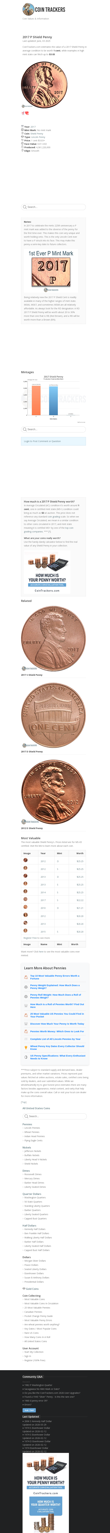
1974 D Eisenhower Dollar (37, 1441)
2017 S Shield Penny (31, 674)
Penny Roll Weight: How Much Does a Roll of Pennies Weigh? (55, 996)
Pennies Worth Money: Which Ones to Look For (57, 1031)
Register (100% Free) (34, 1360)
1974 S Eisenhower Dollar (37, 1427)
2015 (43, 931)
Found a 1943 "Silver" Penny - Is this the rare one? (49, 1396)
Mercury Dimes (32, 1178)
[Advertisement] (59, 26)
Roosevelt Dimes (33, 1174)
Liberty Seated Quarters (36, 1214)
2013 (43, 876)
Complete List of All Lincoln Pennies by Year (55, 1039)
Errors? (27, 1404)
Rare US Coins (31, 1332)
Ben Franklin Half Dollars (36, 1233)
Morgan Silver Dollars (35, 1260)
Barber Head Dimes (34, 1182)
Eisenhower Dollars (34, 1273)
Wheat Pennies (31, 1132)
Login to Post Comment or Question (42, 441)
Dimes (26, 1170)
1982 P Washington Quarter (38, 1385)
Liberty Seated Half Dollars (37, 1245)
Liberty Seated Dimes (35, 1186)
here (41, 951)
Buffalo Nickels (31, 1155)
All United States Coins (36, 1108)
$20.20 (80, 916)
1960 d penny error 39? (35, 1400)
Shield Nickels (31, 1163)
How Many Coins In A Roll (37, 1337)
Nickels (27, 1147)
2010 (43, 907)
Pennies (27, 1124)
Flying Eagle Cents (33, 1140)
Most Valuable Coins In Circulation (41, 1303)
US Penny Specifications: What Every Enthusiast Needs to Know (57, 1057)
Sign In (27, 1356)
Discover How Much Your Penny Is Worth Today (57, 1023)
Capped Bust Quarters (35, 1218)
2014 (43, 892)
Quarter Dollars (32, 1194)
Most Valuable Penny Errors (38, 1320)
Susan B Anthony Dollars (36, 1277)
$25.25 (80, 861)
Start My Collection (33, 1351)
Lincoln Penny (38, 137)
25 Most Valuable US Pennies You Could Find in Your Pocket (57, 1015)
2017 (33, 126)
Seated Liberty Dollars (35, 1269)
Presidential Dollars (34, 1281)
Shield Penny (36, 133)
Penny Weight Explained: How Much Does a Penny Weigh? (55, 986)
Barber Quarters (32, 1210)
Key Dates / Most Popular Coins (40, 1328)
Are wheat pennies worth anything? (41, 1324)
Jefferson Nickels (32, 1151)
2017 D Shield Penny (32, 751)
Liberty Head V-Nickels (35, 1159)
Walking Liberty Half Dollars (38, 1237)
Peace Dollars (31, 1264)
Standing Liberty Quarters (37, 1205)
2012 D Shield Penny (32, 828)
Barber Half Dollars (34, 1241)
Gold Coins (32, 1289)
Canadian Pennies (33, 1311)
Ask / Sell (29, 1410)
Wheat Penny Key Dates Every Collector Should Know (57, 1047)
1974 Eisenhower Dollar (36, 1448)
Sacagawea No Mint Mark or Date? (42, 1388)
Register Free (30, 937)
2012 (43, 861)
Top (24, 1102)
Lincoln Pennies (32, 1127)
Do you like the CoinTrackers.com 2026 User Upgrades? (52, 1392)
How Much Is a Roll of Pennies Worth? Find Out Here (57, 1005)
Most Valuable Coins (34, 1299)
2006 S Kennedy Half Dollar (38, 1421)
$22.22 (80, 900)
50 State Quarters (33, 1201)
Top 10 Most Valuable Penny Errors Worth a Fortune (54, 977)
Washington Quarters (35, 1197)
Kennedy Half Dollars (34, 1229)
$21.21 (80, 907)
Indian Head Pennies (34, 1136)
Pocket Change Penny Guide (38, 1316)
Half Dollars (29, 1225)
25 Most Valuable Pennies (37, 1307)
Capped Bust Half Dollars (37, 1250)
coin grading (54, 516)
